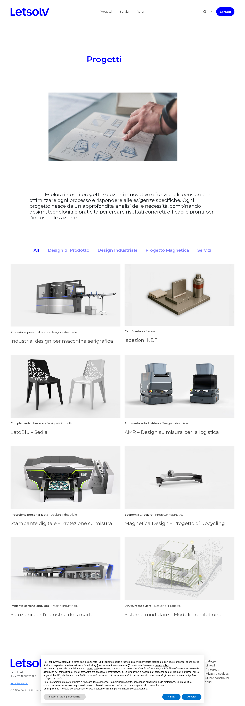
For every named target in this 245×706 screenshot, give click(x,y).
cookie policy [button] (161, 665)
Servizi (124, 11)
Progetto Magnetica (167, 250)
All (36, 250)
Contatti (225, 12)
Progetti (106, 11)
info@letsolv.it (19, 683)
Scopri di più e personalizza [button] (64, 696)
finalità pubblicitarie (63, 675)
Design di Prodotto (68, 250)
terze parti (92, 668)
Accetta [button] (191, 696)
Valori (141, 11)
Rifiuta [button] (171, 696)
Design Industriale (117, 250)
